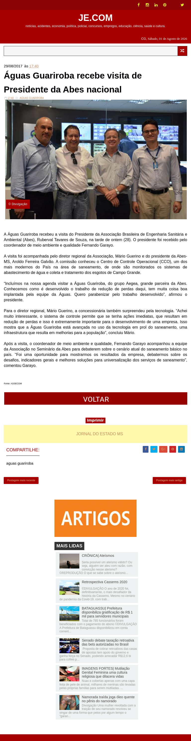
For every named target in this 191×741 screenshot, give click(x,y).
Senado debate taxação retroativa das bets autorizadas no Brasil (108, 649)
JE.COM (95, 18)
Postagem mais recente (21, 485)
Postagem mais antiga (169, 485)
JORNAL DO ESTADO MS (99, 437)
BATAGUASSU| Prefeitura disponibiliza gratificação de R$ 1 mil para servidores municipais (107, 619)
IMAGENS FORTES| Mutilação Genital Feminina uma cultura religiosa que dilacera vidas (106, 679)
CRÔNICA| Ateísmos (98, 562)
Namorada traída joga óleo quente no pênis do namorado (108, 706)
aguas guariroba (32, 101)
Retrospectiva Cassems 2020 (104, 589)
